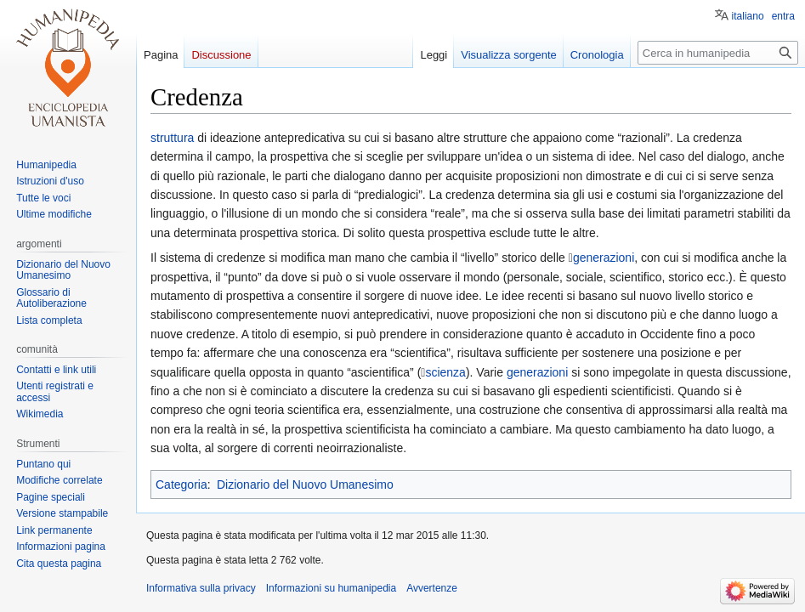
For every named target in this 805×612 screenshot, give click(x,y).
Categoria (181, 484)
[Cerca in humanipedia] (718, 53)
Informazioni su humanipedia (331, 588)
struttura (172, 137)
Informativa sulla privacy (201, 588)
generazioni (603, 257)
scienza (445, 372)
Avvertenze (431, 588)
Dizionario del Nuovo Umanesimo (305, 484)
